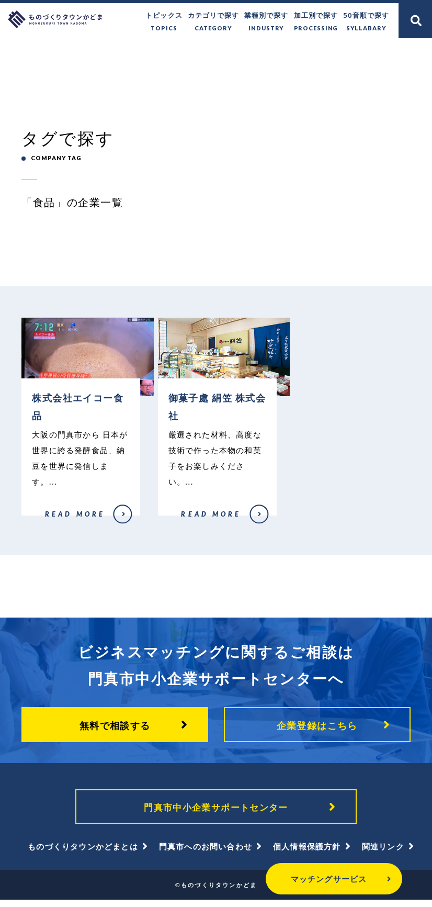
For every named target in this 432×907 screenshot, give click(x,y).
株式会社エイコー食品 (49, 523)
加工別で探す (316, 21)
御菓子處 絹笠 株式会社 (188, 523)
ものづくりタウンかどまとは (83, 853)
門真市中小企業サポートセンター (216, 813)
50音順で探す (366, 21)
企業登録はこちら (317, 730)
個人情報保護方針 (307, 853)
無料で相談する (115, 730)
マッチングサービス (301, 879)
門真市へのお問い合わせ (205, 853)
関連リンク (383, 853)
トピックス (164, 21)
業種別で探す (267, 21)
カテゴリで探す (214, 21)
